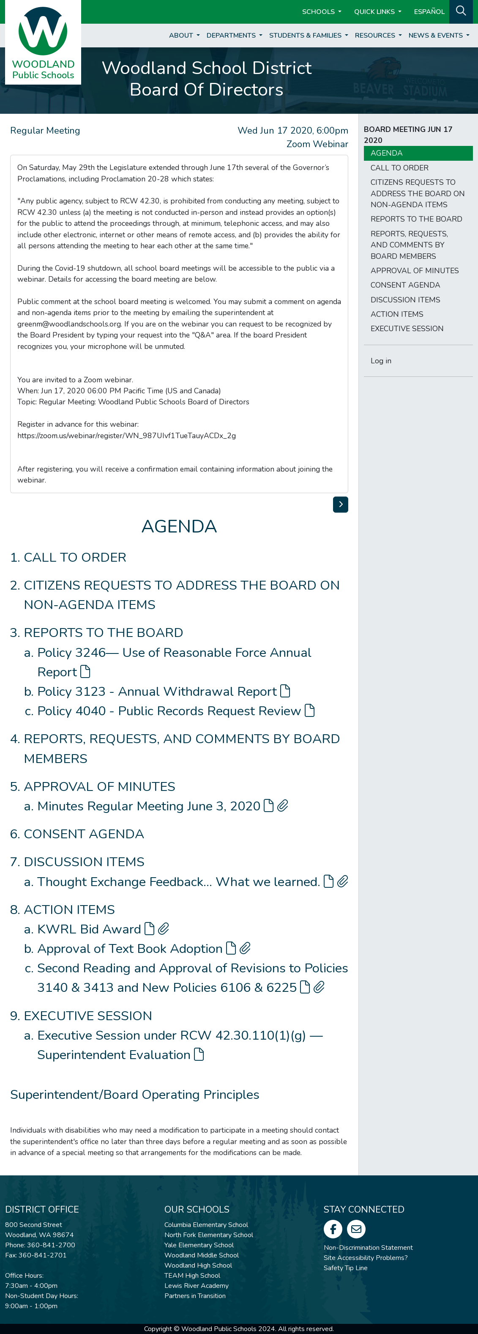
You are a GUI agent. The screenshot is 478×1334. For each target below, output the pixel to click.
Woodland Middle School (201, 1255)
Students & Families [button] (306, 35)
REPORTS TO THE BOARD (103, 633)
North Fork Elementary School (208, 1235)
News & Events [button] (436, 35)
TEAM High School (192, 1275)
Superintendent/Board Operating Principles (134, 1094)
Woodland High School (198, 1265)
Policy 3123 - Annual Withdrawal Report (163, 691)
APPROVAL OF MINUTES (99, 787)
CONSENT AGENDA (84, 834)
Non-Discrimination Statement (368, 1247)
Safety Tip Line (346, 1268)
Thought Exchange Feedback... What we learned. (192, 882)
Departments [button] (232, 35)
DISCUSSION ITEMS (84, 862)
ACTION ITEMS (69, 910)
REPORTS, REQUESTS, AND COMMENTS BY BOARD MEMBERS (409, 245)
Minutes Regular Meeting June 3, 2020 (162, 806)
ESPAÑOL (429, 11)
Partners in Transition (195, 1296)
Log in (381, 361)
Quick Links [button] (375, 11)
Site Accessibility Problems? (366, 1258)
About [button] (182, 35)
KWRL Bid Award (103, 929)
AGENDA (387, 153)
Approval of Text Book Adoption (144, 949)
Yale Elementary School (199, 1245)
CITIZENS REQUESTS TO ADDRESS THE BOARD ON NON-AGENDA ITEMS (418, 193)
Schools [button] (319, 11)
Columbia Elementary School (206, 1225)
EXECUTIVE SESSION (88, 1016)
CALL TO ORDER (75, 557)
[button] (461, 11)
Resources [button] (376, 35)
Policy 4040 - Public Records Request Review (175, 711)
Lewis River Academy (196, 1285)
